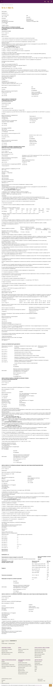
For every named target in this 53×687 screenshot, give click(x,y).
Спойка (36, 667)
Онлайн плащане (4, 643)
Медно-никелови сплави (39, 652)
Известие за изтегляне (5, 683)
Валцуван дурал (37, 663)
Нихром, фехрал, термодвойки (7, 649)
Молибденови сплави (5, 663)
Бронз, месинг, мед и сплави (42, 647)
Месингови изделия (38, 655)
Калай (36, 669)
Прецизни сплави (4, 650)
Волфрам (3, 661)
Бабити (36, 666)
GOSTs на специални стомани (23, 672)
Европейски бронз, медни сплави (40, 650)
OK (50, 685)
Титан (19, 647)
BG (45, 1)
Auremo (8, 2)
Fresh (44, 680)
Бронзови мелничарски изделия (40, 649)
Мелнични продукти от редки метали (8, 664)
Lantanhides (4, 667)
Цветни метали (38, 659)
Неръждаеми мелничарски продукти (24, 664)
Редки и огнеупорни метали (9, 659)
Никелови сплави (6, 647)
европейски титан (21, 652)
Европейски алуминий (38, 664)
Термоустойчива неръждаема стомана (24, 665)
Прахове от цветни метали (22, 662)
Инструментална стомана (22, 673)
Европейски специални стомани (7, 652)
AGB (2, 681)
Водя (35, 670)
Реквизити (3, 680)
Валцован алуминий (38, 661)
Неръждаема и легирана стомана (24, 660)
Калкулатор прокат (11, 643)
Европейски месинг (38, 657)
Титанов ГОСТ (20, 650)
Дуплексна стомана (21, 670)
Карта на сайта (40, 679)
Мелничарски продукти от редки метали (8, 666)
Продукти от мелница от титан (23, 649)
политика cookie (38, 685)
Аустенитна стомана (21, 667)
